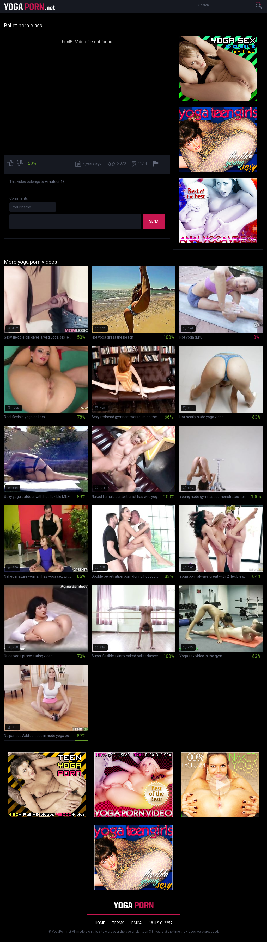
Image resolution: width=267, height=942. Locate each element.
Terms (118, 923)
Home (100, 923)
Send (153, 221)
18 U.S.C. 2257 (160, 923)
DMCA (136, 923)
